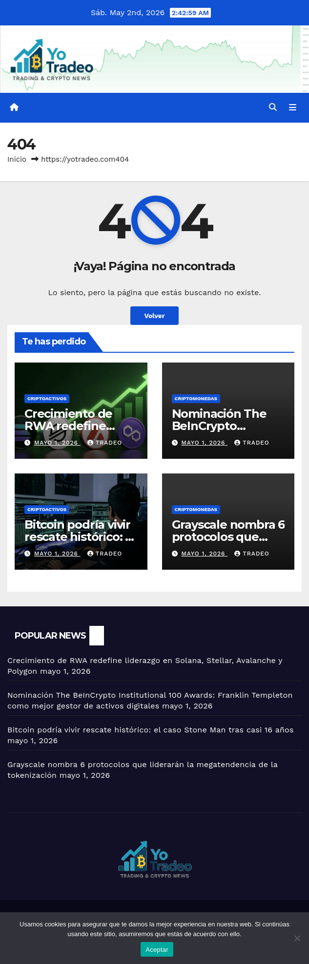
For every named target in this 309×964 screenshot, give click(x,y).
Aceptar (156, 949)
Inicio (16, 159)
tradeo (105, 442)
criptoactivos (46, 398)
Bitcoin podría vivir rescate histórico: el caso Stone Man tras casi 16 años (150, 729)
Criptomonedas (196, 398)
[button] (273, 107)
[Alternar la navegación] (293, 108)
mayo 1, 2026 (57, 442)
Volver (154, 316)
